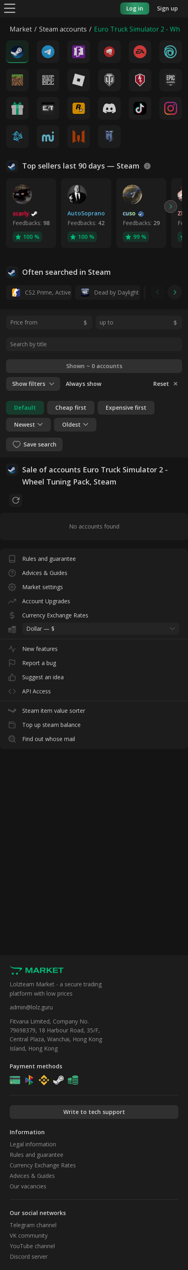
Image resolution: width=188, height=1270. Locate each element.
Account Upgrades (39, 599)
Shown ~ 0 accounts (94, 366)
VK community (29, 1235)
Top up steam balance (44, 723)
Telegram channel (33, 1225)
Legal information (33, 1144)
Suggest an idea (36, 675)
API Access (29, 689)
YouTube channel (32, 1246)
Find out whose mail (41, 737)
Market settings (35, 585)
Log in (134, 8)
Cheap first (70, 407)
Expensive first (126, 407)
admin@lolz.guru (31, 1007)
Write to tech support (94, 1112)
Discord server (29, 1256)
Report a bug (32, 661)
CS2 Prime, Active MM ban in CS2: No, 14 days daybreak (42, 293)
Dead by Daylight (110, 293)
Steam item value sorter (46, 708)
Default (25, 407)
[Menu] (9, 8)
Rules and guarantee (42, 557)
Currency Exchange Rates (48, 613)
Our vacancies (28, 1186)
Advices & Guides (37, 571)
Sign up (167, 8)
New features (33, 647)
